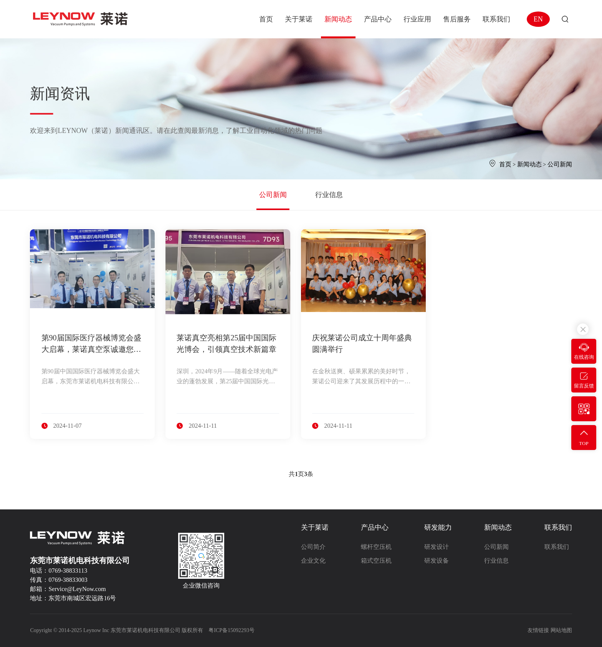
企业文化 (313, 560)
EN (538, 19)
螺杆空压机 (376, 547)
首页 (505, 164)
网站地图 (561, 630)
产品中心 (375, 527)
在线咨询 (584, 357)
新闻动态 (529, 164)
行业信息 (329, 195)
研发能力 (438, 527)
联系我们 (558, 527)
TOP (583, 443)
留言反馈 (584, 386)
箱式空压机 (376, 560)
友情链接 (538, 630)
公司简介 (313, 547)
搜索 (565, 19)
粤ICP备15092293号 (231, 630)
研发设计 (436, 547)
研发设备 (436, 560)
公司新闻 (559, 164)
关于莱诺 (315, 527)
